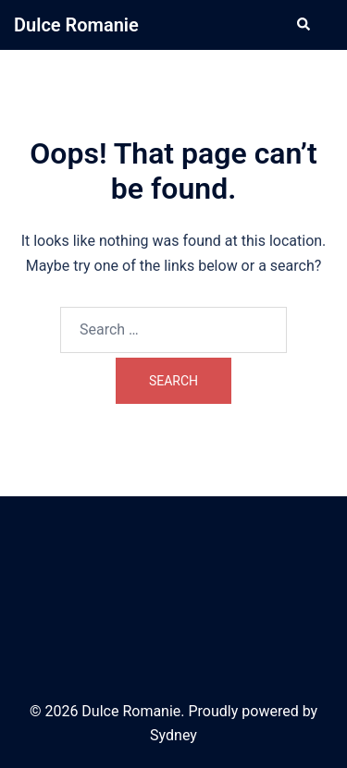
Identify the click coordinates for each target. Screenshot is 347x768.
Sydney (173, 735)
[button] (302, 25)
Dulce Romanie (76, 25)
